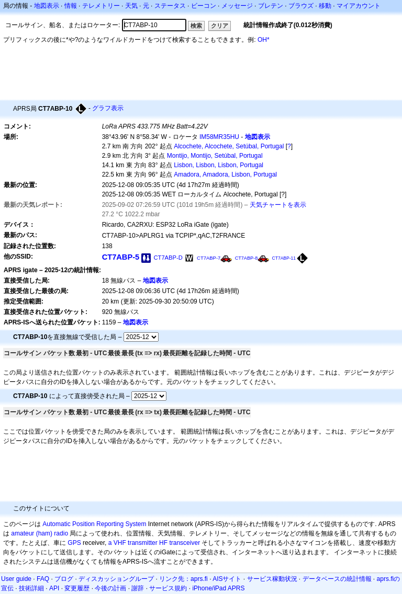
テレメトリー (101, 5)
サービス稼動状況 (272, 579)
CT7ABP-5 (121, 257)
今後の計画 (110, 588)
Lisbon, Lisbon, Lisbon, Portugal (218, 165)
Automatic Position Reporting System (94, 524)
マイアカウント (359, 5)
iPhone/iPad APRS (218, 588)
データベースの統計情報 (337, 579)
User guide (16, 579)
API (54, 588)
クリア (219, 25)
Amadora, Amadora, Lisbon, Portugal (225, 174)
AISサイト (227, 579)
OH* (264, 39)
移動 (325, 5)
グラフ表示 (108, 108)
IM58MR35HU (219, 137)
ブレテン (270, 5)
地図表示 (46, 5)
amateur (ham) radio (39, 533)
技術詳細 (31, 588)
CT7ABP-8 (246, 258)
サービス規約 (168, 588)
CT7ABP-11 (284, 258)
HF (163, 542)
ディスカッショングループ (116, 579)
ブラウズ (301, 5)
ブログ (63, 579)
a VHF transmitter (133, 542)
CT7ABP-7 (208, 258)
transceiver (184, 542)
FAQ (43, 579)
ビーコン (203, 5)
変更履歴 (77, 588)
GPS (74, 542)
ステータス (170, 5)
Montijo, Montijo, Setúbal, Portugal (215, 155)
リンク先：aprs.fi (183, 579)
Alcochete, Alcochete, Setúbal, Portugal (229, 146)
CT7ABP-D (168, 257)
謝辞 (137, 588)
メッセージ (237, 5)
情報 (70, 5)
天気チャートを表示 (278, 204)
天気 (131, 5)
